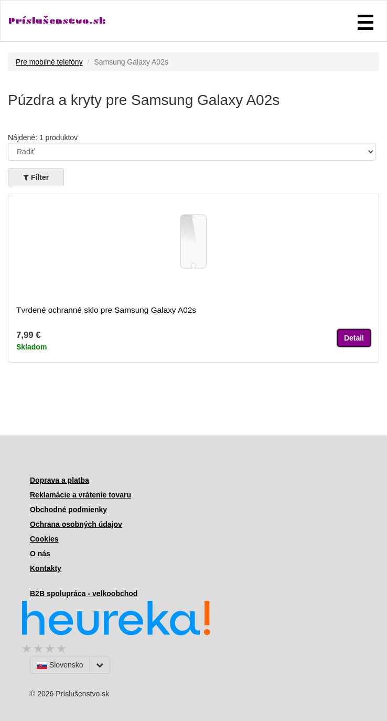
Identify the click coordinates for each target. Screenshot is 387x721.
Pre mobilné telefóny (49, 62)
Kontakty (45, 568)
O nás (40, 553)
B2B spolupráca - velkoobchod (83, 593)
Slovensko (60, 665)
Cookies (44, 539)
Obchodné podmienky (68, 509)
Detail (354, 338)
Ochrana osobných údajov (76, 524)
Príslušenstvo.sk (57, 20)
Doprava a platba (59, 480)
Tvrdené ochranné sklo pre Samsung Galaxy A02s (106, 309)
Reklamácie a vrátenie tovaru (80, 495)
